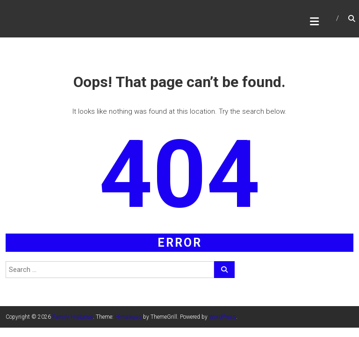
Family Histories (72, 317)
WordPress (222, 317)
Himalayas (128, 317)
